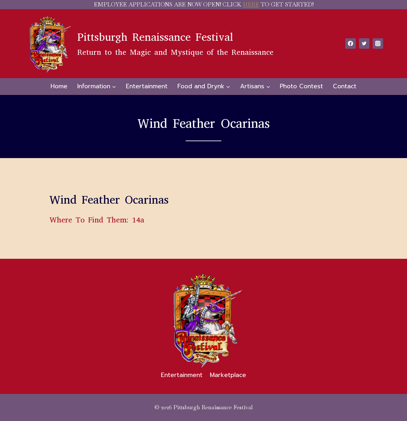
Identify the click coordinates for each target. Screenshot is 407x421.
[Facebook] (350, 43)
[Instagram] (378, 43)
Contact (344, 86)
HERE (251, 4)
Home (59, 86)
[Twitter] (364, 43)
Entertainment (147, 86)
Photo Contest (301, 86)
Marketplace (228, 375)
